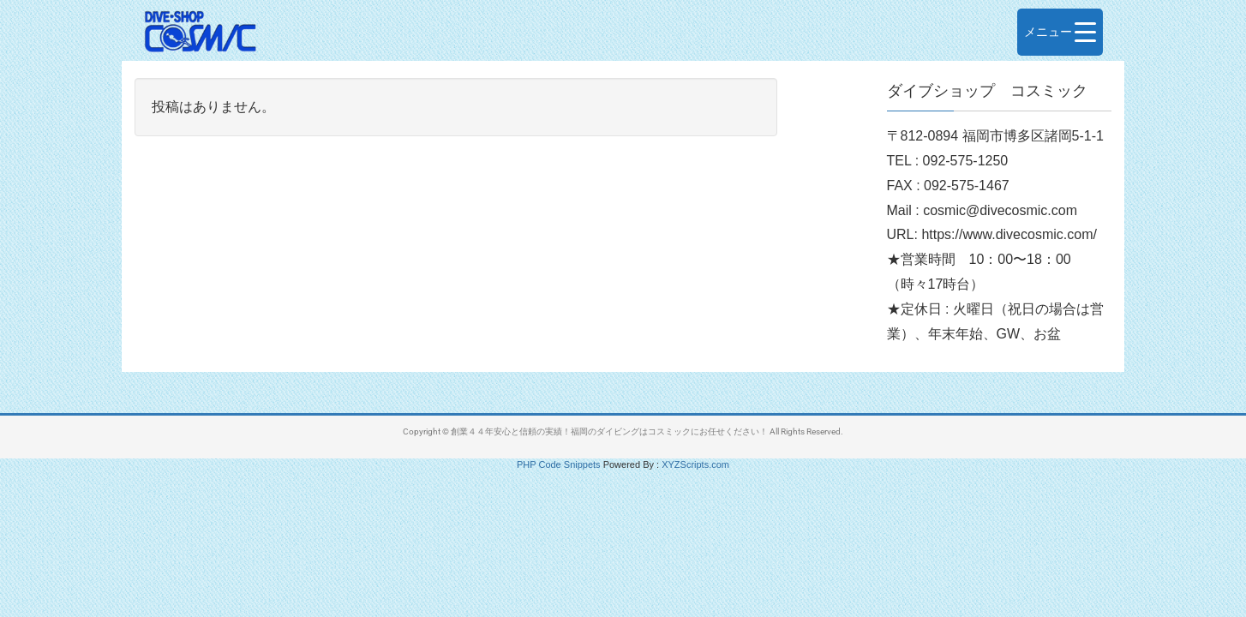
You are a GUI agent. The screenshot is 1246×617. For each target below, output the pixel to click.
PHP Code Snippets (559, 464)
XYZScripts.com (695, 464)
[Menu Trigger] (1060, 32)
